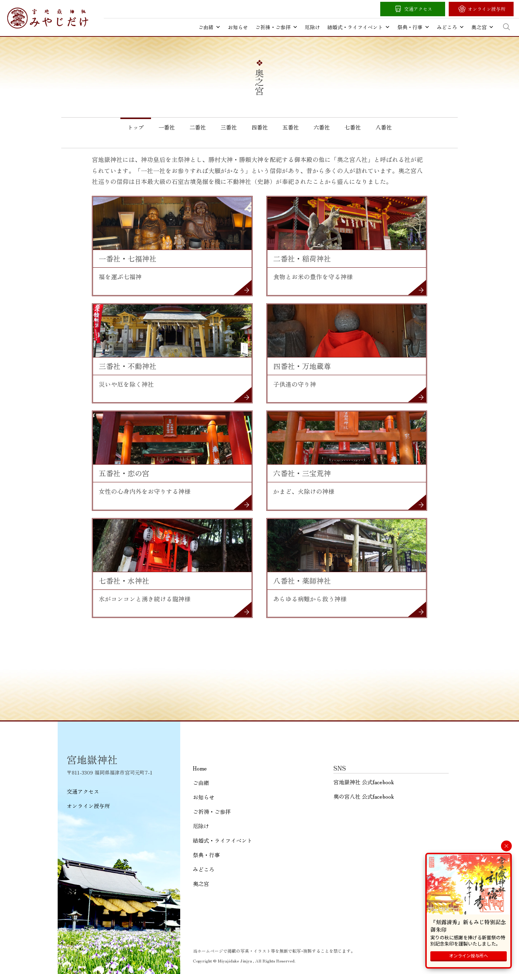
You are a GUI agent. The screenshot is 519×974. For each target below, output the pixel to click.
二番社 (198, 127)
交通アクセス (418, 8)
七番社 (353, 127)
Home (200, 768)
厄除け (312, 27)
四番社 (260, 127)
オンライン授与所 (486, 8)
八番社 (384, 127)
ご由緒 (209, 27)
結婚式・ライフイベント (358, 27)
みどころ (450, 27)
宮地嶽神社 (47, 18)
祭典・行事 (413, 27)
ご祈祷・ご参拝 (276, 27)
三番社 (229, 127)
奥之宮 (482, 27)
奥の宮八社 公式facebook (363, 796)
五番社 (291, 127)
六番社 (322, 127)
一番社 (167, 127)
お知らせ (238, 27)
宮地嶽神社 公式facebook (363, 782)
